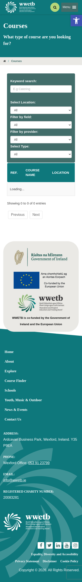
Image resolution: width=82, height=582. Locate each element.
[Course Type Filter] (41, 154)
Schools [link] (10, 390)
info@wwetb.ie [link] (14, 480)
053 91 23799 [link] (39, 463)
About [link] (9, 361)
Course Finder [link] (15, 381)
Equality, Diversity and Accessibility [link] (54, 554)
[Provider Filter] (41, 139)
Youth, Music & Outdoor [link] (23, 400)
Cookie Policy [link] (69, 561)
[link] (76, 20)
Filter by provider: (24, 131)
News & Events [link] (16, 410)
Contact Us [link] (13, 419)
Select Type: (19, 146)
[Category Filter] (41, 125)
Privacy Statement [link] (27, 561)
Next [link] (36, 214)
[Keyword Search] (41, 89)
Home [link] (9, 352)
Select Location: (23, 102)
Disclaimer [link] (50, 561)
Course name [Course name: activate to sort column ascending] (33, 172)
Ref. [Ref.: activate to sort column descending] (14, 172)
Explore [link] (10, 371)
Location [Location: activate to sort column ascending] (60, 172)
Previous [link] (17, 214)
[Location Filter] (41, 110)
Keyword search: (23, 81)
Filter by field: (21, 117)
